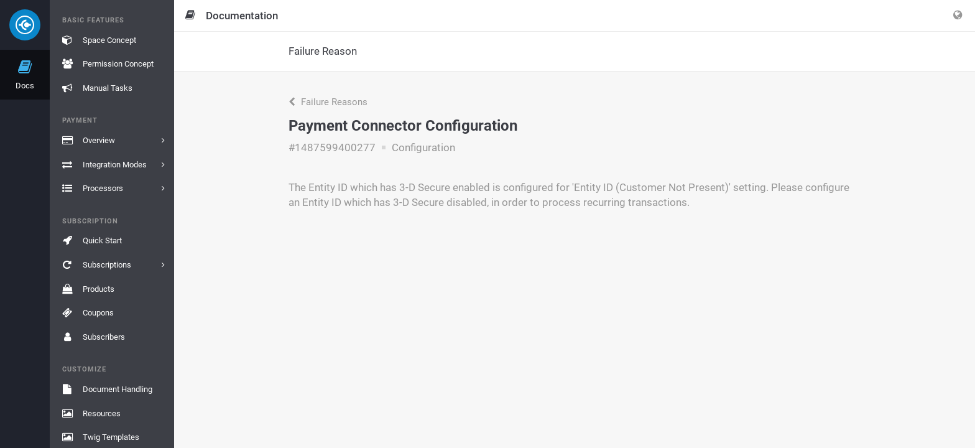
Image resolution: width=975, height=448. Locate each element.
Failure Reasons (328, 102)
